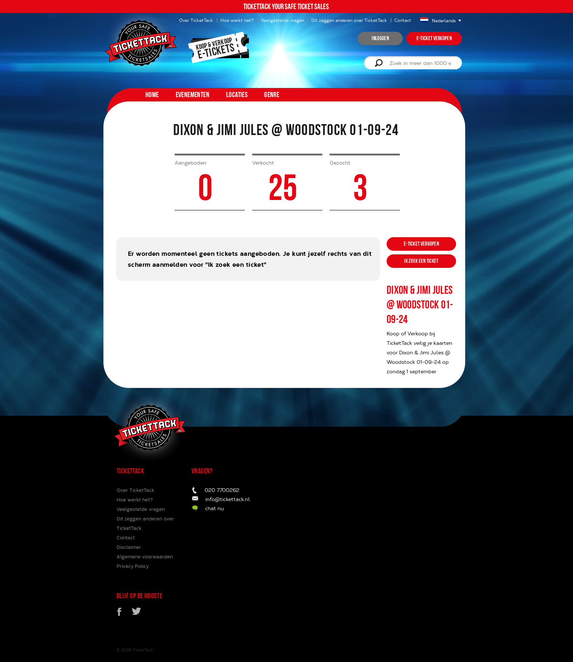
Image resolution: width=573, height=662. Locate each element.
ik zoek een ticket (421, 261)
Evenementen (192, 95)
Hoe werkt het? (237, 20)
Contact (402, 20)
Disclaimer (129, 547)
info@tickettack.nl (227, 499)
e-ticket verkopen (434, 38)
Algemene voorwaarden (145, 556)
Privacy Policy (133, 566)
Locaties (236, 95)
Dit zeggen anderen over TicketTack (349, 20)
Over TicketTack (135, 490)
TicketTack (143, 650)
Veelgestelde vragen (282, 20)
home (152, 95)
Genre (271, 95)
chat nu (214, 508)
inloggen (380, 38)
